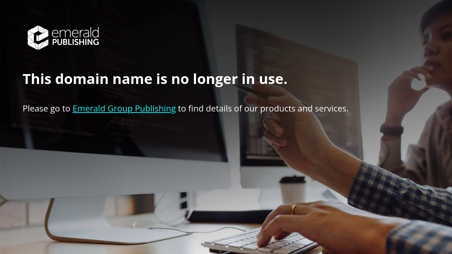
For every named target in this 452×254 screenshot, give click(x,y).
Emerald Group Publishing (124, 108)
